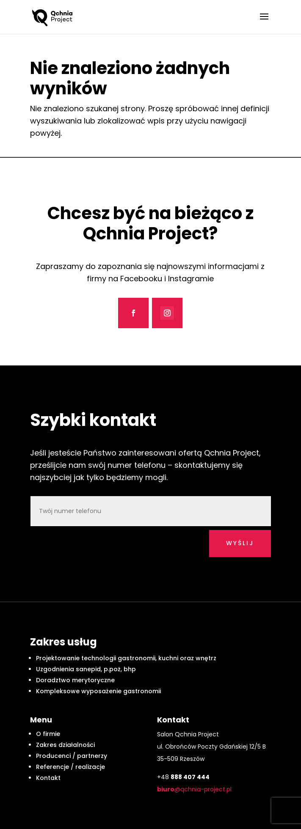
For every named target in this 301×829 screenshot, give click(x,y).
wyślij (240, 543)
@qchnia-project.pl (194, 789)
